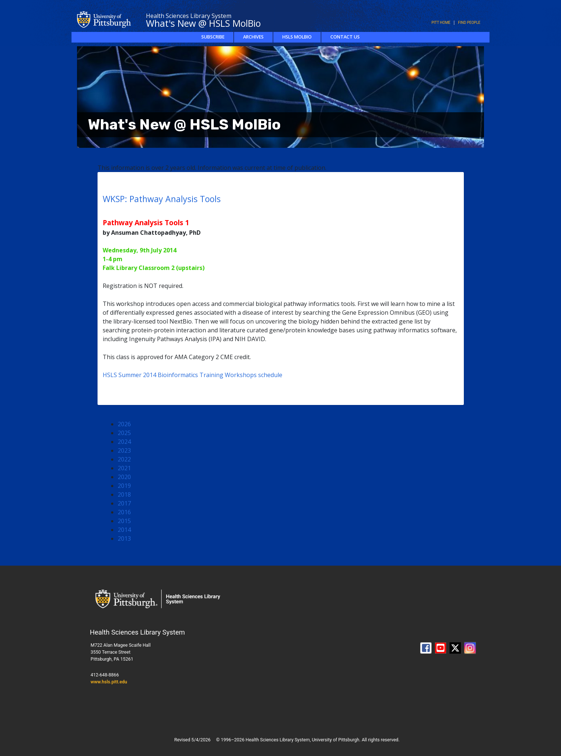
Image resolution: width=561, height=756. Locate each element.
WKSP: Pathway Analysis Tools (162, 199)
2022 (124, 459)
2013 (124, 538)
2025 (124, 433)
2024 (124, 442)
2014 (124, 530)
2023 (124, 450)
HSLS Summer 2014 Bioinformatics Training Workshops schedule (192, 375)
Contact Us (345, 37)
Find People (469, 23)
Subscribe (212, 37)
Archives (253, 37)
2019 (124, 486)
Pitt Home (441, 23)
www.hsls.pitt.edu (109, 681)
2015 (124, 521)
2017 (124, 503)
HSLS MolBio (297, 37)
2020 (124, 477)
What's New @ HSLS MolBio (203, 23)
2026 (124, 424)
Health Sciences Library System (188, 16)
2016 (124, 512)
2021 (124, 468)
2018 (124, 494)
